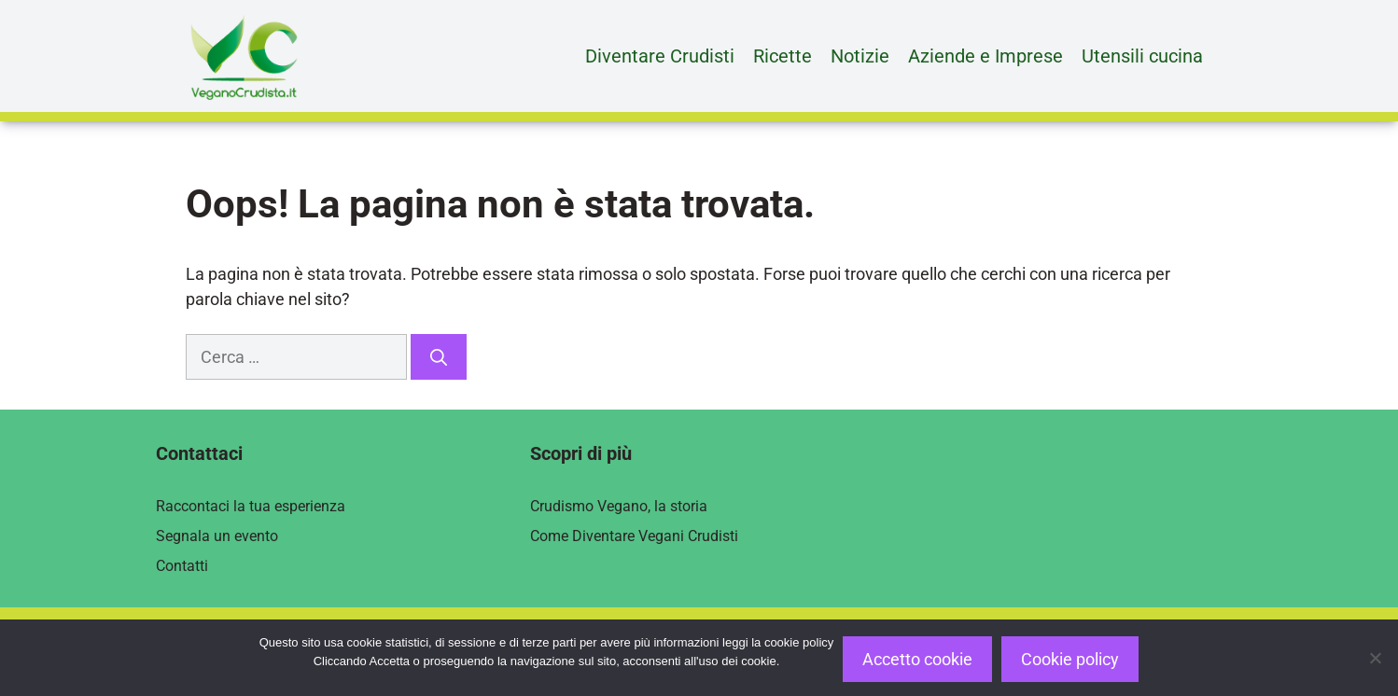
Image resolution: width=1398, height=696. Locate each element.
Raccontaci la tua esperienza (250, 506)
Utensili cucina (1142, 56)
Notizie (860, 56)
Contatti (182, 566)
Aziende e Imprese (985, 56)
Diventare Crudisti (659, 56)
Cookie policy (1070, 659)
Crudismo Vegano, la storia (618, 506)
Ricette (782, 56)
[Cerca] (439, 357)
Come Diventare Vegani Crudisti (634, 536)
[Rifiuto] (1374, 657)
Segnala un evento (217, 536)
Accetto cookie (917, 659)
